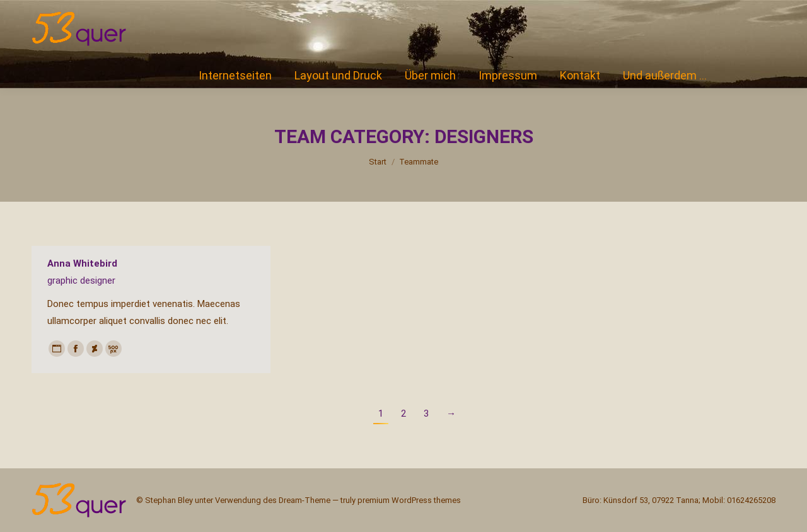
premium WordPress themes (409, 500)
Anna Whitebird (82, 263)
